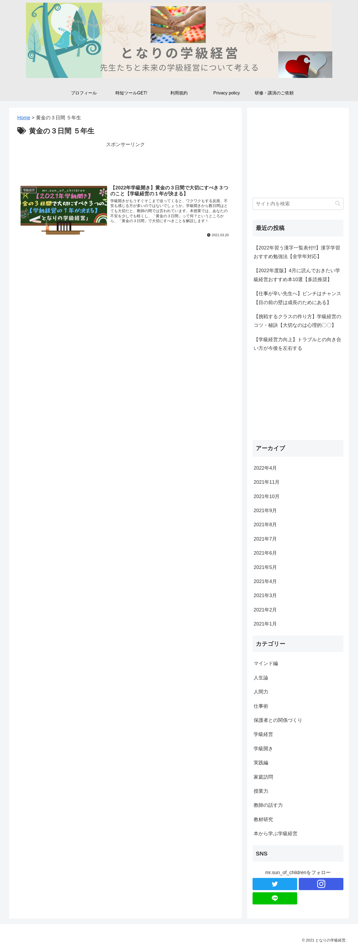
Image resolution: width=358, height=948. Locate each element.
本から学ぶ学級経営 (275, 833)
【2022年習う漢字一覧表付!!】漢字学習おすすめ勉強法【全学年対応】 (297, 252)
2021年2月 (265, 610)
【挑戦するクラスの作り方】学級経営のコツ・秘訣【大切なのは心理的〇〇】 (297, 321)
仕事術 (261, 706)
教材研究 (263, 819)
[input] (298, 204)
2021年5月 (265, 567)
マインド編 (266, 663)
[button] (338, 203)
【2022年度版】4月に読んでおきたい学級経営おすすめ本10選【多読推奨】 (297, 275)
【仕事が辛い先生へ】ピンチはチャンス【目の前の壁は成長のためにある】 (297, 298)
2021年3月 (265, 595)
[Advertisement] (125, 161)
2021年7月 (265, 539)
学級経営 (263, 734)
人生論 (261, 677)
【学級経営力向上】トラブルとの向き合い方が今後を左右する (297, 344)
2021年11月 (267, 482)
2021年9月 (265, 510)
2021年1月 (265, 624)
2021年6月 (265, 553)
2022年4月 (265, 468)
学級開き (263, 748)
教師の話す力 (268, 805)
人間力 (261, 691)
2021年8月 (265, 524)
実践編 (261, 762)
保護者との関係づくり (278, 720)
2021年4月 (265, 581)
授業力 (261, 791)
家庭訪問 (263, 777)
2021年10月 (267, 496)
